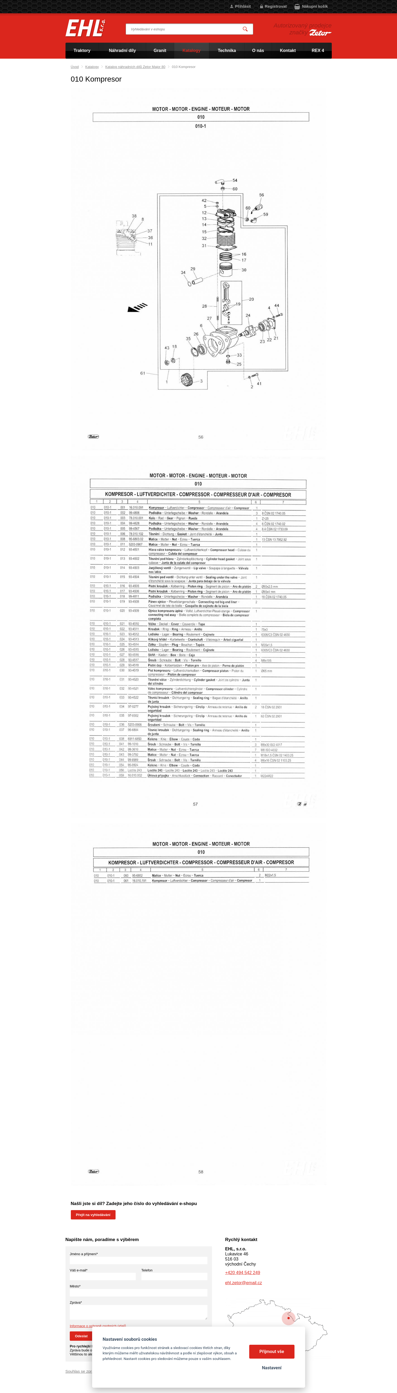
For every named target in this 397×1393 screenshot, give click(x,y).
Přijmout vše (271, 1351)
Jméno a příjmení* (84, 1254)
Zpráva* (76, 1302)
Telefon (147, 1270)
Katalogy (92, 67)
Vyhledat (245, 29)
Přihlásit (243, 6)
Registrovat (276, 6)
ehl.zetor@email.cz (243, 1282)
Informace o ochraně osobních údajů (98, 1326)
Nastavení (271, 1367)
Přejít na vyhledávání (93, 1215)
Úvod (75, 67)
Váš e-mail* (78, 1270)
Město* (75, 1286)
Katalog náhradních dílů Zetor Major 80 (135, 67)
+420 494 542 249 (242, 1272)
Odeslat (81, 1336)
